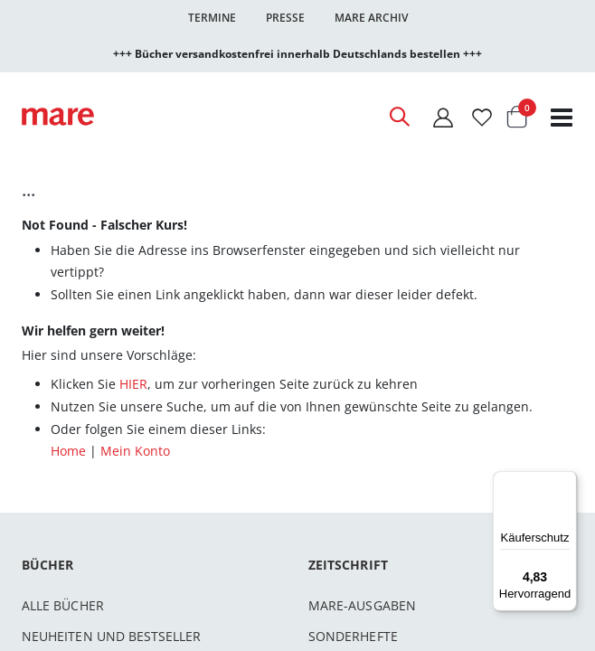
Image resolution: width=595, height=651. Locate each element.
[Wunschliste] (482, 117)
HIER (133, 383)
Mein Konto (135, 450)
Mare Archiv (371, 17)
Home (68, 450)
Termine (212, 17)
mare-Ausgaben (362, 605)
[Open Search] (399, 117)
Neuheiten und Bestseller (112, 636)
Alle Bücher (63, 605)
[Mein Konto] (443, 117)
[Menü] (566, 475)
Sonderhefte (353, 636)
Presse (285, 17)
